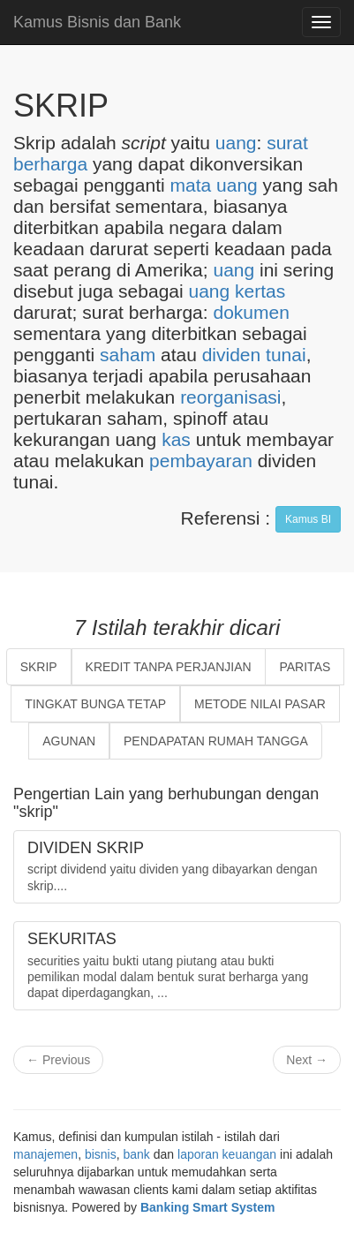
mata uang (214, 185)
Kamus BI (308, 519)
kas (176, 439)
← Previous (58, 1060)
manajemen (45, 1154)
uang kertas (237, 291)
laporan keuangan (226, 1154)
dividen (231, 354)
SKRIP (38, 667)
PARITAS (304, 667)
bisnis (101, 1154)
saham (127, 354)
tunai (286, 354)
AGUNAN (68, 741)
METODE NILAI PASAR (260, 704)
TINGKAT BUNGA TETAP (95, 704)
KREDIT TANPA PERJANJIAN (169, 667)
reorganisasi (230, 397)
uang (236, 142)
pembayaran (200, 460)
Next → (307, 1060)
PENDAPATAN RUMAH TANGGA (216, 741)
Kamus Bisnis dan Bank (97, 22)
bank (137, 1154)
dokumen (251, 312)
